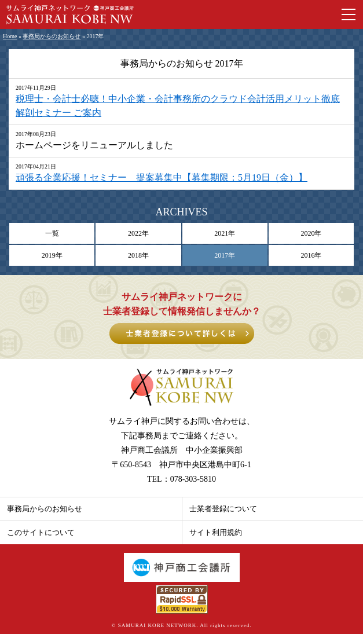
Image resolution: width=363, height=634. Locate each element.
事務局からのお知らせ (51, 36)
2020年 (310, 233)
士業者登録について (223, 508)
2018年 (138, 255)
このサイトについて (41, 532)
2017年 (224, 255)
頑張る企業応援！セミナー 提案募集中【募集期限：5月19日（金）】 (161, 177)
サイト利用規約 (215, 532)
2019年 (52, 255)
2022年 (138, 233)
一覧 (52, 233)
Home (10, 36)
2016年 (310, 255)
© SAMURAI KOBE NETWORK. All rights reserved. (182, 625)
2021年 (224, 233)
